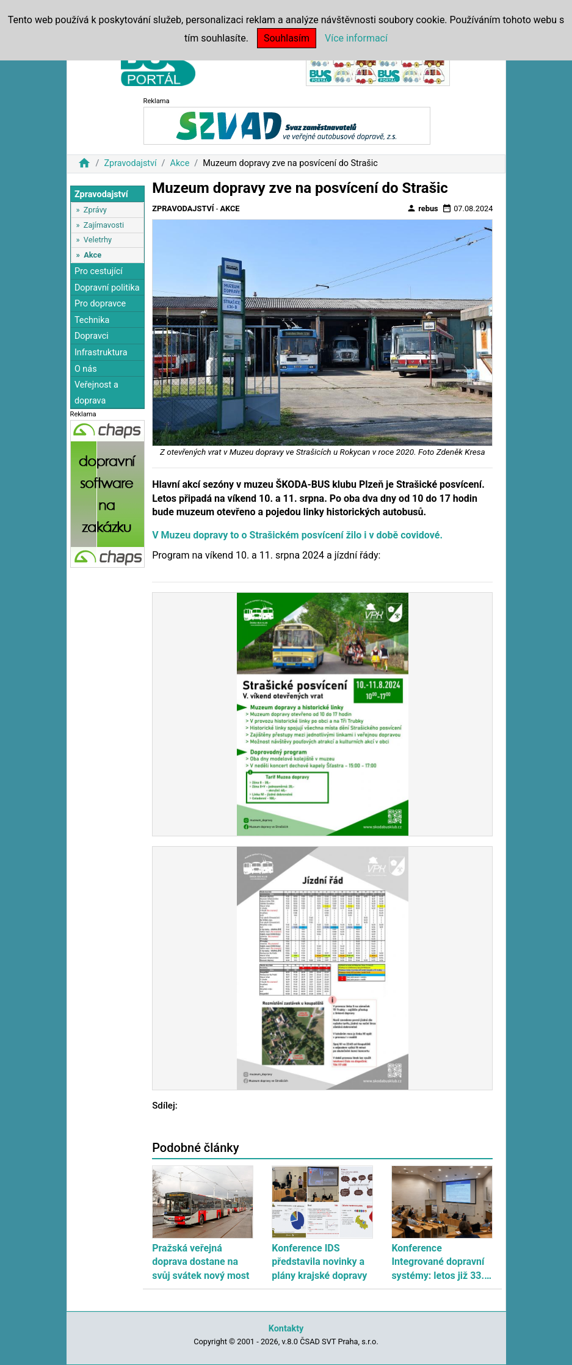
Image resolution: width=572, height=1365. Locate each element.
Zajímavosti (104, 225)
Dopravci (91, 336)
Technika (92, 320)
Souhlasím (287, 38)
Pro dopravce (100, 304)
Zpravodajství (130, 163)
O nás (85, 369)
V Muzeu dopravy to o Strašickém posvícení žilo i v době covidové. (297, 535)
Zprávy (95, 209)
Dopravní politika (107, 288)
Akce (180, 163)
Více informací (356, 38)
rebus (422, 208)
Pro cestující (98, 271)
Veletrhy (98, 239)
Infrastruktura (101, 352)
